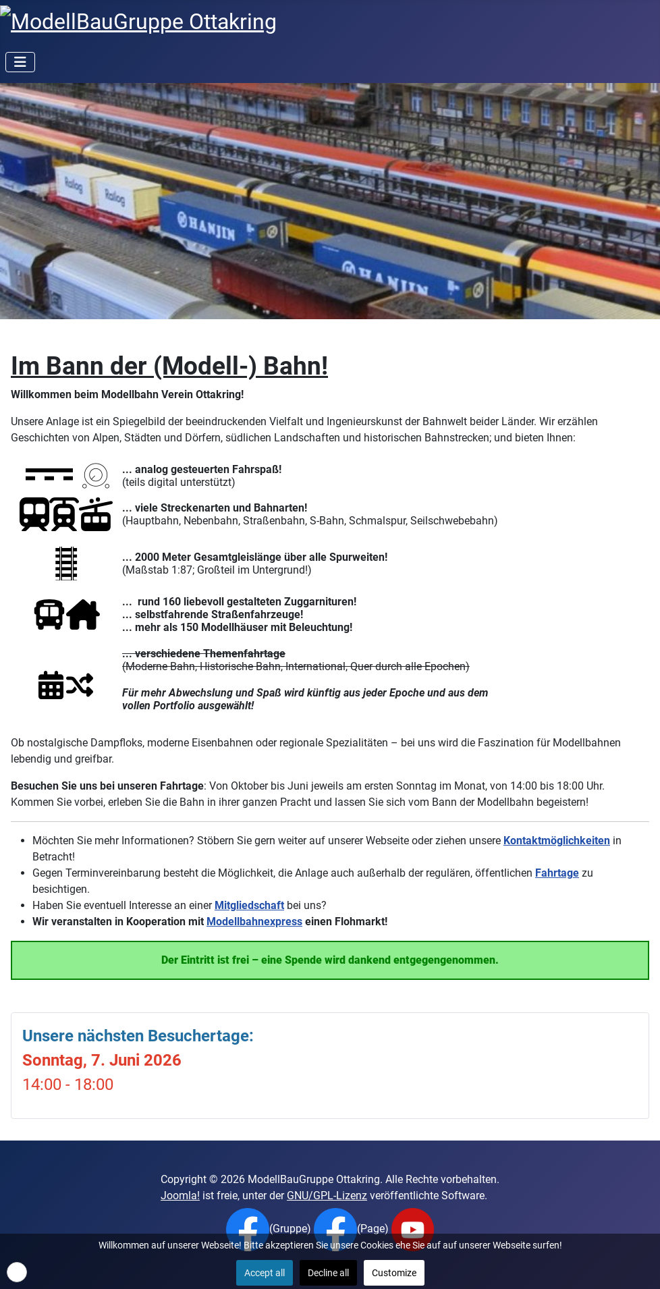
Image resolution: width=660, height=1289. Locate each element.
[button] (17, 1272)
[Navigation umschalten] (20, 62)
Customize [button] (394, 1272)
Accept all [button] (264, 1272)
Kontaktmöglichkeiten (556, 840)
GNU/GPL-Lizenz (327, 1195)
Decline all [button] (328, 1272)
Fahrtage (557, 873)
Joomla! (180, 1195)
